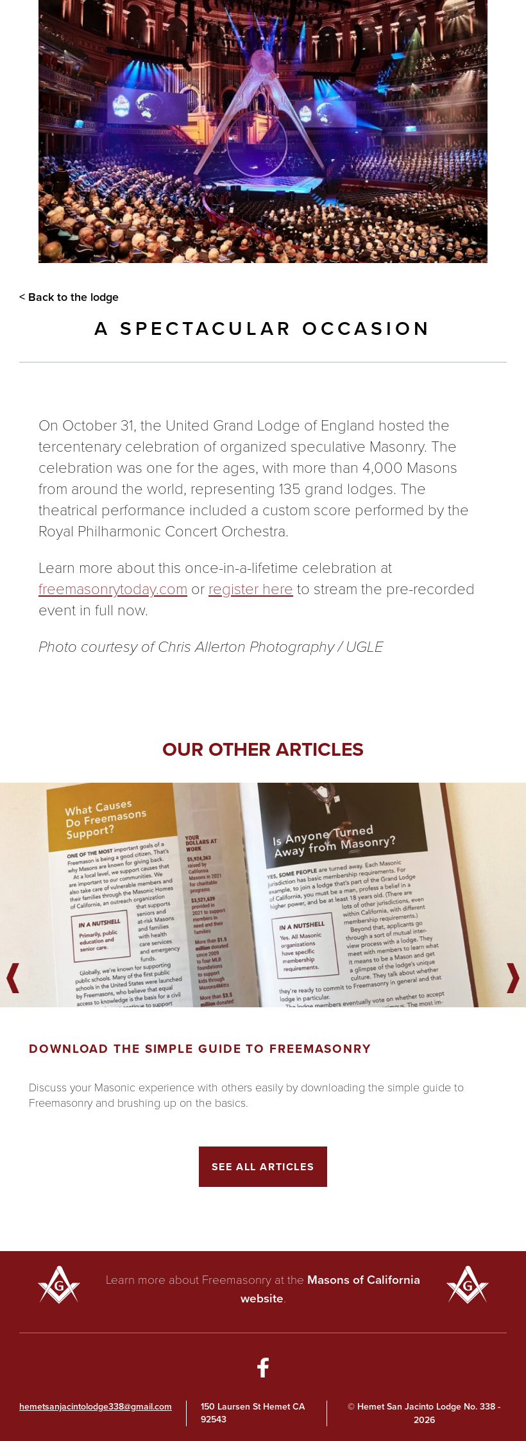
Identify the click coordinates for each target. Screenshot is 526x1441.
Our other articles (263, 749)
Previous (12, 979)
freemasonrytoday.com (112, 588)
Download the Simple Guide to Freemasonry (200, 1048)
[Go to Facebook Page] (263, 1369)
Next (513, 979)
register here (250, 588)
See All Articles (263, 1166)
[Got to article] (263, 895)
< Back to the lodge (69, 297)
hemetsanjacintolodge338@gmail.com (95, 1406)
